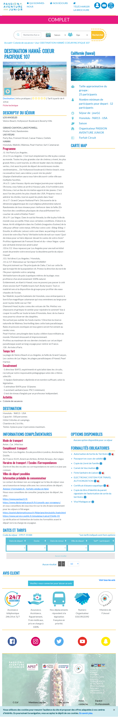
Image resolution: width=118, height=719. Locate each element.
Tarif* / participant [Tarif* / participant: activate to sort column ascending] (97, 544)
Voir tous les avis (107, 583)
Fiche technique (10, 105)
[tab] (39, 98)
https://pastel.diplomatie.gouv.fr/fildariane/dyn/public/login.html (34, 512)
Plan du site (63, 705)
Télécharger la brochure (81, 6)
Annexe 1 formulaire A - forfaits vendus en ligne (26, 488)
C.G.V (15, 705)
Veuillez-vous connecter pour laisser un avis (51, 586)
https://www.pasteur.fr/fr (15, 499)
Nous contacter (83, 705)
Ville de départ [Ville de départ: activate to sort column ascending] (71, 542)
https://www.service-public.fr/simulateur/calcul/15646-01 (31, 516)
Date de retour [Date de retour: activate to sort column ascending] (52, 544)
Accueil (8, 42)
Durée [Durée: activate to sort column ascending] (34, 544)
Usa (37, 42)
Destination (8, 98)
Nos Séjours (59, 3)
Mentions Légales (37, 705)
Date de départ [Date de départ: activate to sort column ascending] (16, 544)
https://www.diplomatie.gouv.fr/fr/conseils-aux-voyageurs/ (32, 502)
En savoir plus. (86, 713)
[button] (97, 35)
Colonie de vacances (23, 42)
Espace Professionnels (102, 705)
